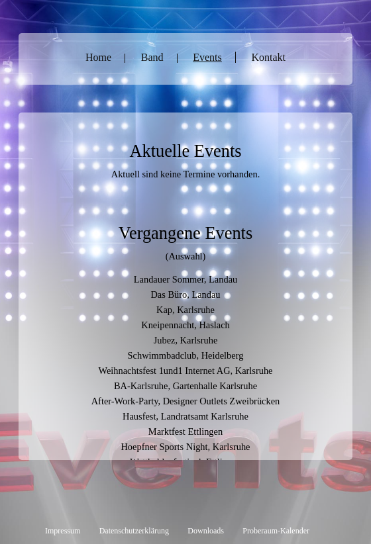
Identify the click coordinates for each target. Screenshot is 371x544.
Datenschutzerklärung (134, 530)
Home (98, 57)
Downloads (205, 530)
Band (152, 57)
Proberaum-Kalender (275, 530)
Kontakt (268, 57)
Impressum (62, 530)
